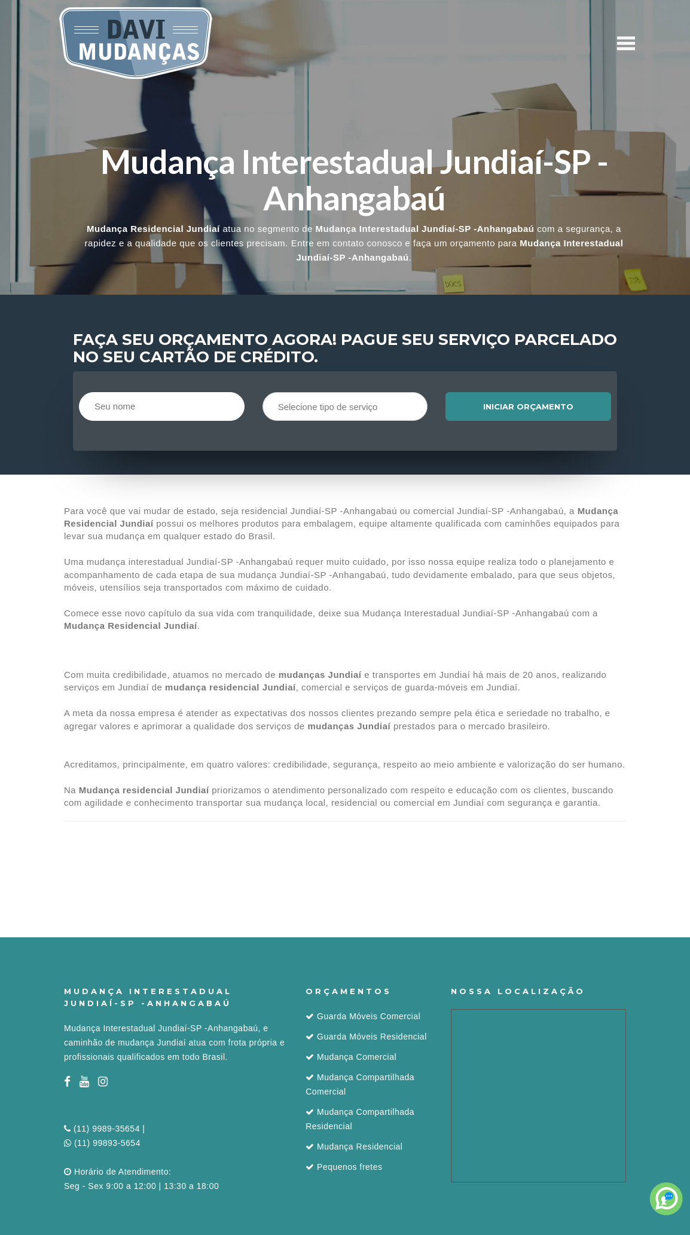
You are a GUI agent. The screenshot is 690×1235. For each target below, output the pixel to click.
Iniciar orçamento (528, 406)
